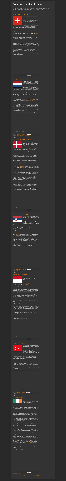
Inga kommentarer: (24, 134)
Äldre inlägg (37, 475)
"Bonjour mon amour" (26, 283)
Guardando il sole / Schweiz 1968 (20, 14)
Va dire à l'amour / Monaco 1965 (20, 274)
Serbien (17, 270)
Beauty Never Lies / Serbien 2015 (20, 214)
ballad (25, 356)
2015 (15, 270)
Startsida (24, 475)
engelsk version (16, 234)
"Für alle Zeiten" (35, 53)
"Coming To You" (36, 442)
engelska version (19, 168)
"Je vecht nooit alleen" (30, 100)
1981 (15, 473)
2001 (15, 393)
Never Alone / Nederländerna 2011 (20, 79)
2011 (15, 135)
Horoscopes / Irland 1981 (18, 397)
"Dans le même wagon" (33, 299)
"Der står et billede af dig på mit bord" (18, 166)
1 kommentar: (23, 392)
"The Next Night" (30, 442)
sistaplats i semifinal (22, 135)
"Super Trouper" (29, 423)
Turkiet (17, 393)
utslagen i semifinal (27, 135)
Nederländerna (18, 135)
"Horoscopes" (36, 418)
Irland (17, 473)
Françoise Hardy (18, 292)
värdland (19, 473)
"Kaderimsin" (36, 353)
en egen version (18, 35)
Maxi (19, 409)
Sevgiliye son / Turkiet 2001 (19, 343)
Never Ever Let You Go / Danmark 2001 (22, 139)
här (28, 318)
